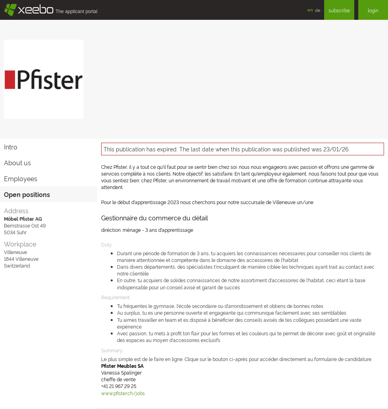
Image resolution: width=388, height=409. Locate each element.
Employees (20, 178)
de (317, 10)
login (373, 10)
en (310, 10)
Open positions (27, 194)
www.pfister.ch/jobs (123, 393)
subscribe (339, 10)
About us (17, 162)
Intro (10, 146)
